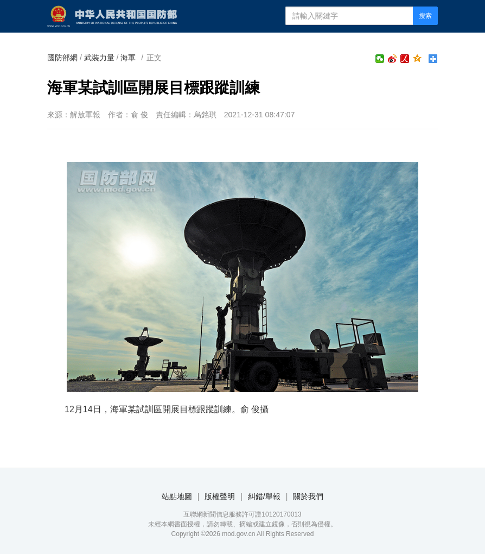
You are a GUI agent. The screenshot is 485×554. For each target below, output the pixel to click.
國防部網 (62, 57)
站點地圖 (177, 496)
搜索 (425, 16)
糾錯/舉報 (264, 496)
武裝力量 (99, 57)
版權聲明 (220, 496)
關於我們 (308, 496)
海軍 (128, 57)
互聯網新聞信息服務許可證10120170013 (242, 514)
